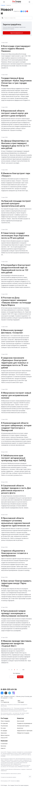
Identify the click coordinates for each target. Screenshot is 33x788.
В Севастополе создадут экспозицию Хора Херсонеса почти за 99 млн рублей (15, 235)
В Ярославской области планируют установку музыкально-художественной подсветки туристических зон (15, 522)
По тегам (3, 728)
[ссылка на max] (13, 693)
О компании (4, 743)
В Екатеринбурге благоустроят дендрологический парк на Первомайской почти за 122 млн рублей (16, 269)
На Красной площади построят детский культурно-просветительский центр (16, 203)
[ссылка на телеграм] (9, 693)
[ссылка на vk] (2, 693)
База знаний (20, 721)
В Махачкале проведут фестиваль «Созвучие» (12, 331)
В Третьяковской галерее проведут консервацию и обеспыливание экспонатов (14, 613)
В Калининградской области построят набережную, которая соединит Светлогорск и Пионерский (16, 427)
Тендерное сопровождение (24, 723)
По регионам (4, 725)
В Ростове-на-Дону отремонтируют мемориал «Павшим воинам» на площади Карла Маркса (16, 301)
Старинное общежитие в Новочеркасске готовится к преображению (14, 553)
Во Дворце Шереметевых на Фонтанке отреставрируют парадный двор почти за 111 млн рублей (15, 144)
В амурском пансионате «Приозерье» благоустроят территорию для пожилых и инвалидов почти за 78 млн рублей (14, 363)
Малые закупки (5, 735)
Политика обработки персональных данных (11, 773)
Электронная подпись (23, 725)
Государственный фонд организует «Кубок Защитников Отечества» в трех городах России (16, 82)
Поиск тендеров (5, 721)
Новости (3, 748)
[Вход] (29, 2)
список (17, 781)
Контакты (3, 746)
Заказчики (4, 733)
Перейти (20, 677)
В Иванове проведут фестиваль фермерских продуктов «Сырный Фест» (16, 643)
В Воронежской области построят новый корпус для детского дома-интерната (14, 113)
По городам (4, 730)
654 (23, 669)
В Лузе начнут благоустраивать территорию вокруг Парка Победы (16, 583)
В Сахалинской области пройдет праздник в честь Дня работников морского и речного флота (16, 489)
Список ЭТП (4, 737)
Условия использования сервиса (8, 777)
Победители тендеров (23, 733)
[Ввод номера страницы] (13, 677)
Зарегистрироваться (16, 33)
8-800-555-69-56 (9, 689)
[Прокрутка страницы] (30, 776)
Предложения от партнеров (24, 730)
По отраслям (4, 723)
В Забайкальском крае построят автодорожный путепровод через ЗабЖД (13, 458)
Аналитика (20, 728)
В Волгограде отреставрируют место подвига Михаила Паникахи (16, 48)
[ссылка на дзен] (6, 693)
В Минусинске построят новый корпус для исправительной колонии (16, 395)
